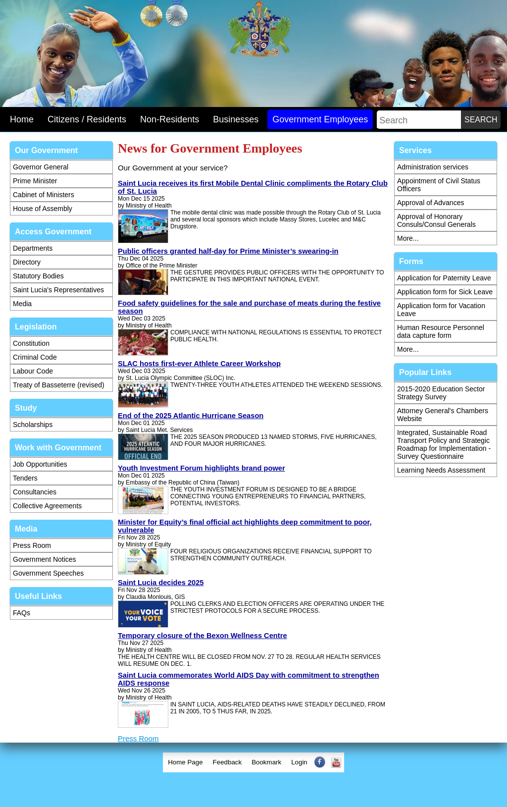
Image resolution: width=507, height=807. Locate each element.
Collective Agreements (47, 506)
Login (299, 762)
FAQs (21, 613)
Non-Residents (169, 119)
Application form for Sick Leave (445, 292)
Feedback (227, 762)
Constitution (31, 343)
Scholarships (32, 425)
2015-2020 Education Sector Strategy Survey (441, 393)
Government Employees (320, 119)
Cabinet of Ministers (43, 195)
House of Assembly (42, 209)
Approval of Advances (430, 203)
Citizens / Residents (87, 119)
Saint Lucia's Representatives (58, 290)
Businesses (235, 119)
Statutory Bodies (38, 276)
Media (22, 304)
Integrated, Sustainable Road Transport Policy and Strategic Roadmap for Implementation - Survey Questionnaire (444, 444)
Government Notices (44, 559)
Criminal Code (35, 357)
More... (408, 238)
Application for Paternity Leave (444, 278)
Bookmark (266, 762)
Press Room (32, 545)
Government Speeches (48, 573)
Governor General (40, 167)
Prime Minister (35, 181)
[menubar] (253, 762)
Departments (32, 248)
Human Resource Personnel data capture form (440, 331)
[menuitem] (185, 762)
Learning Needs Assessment (441, 470)
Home (22, 119)
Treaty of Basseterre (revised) (58, 385)
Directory (27, 262)
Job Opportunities (40, 464)
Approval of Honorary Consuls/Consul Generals (436, 220)
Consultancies (34, 492)
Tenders (25, 478)
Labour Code (33, 371)
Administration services (432, 167)
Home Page (185, 762)
